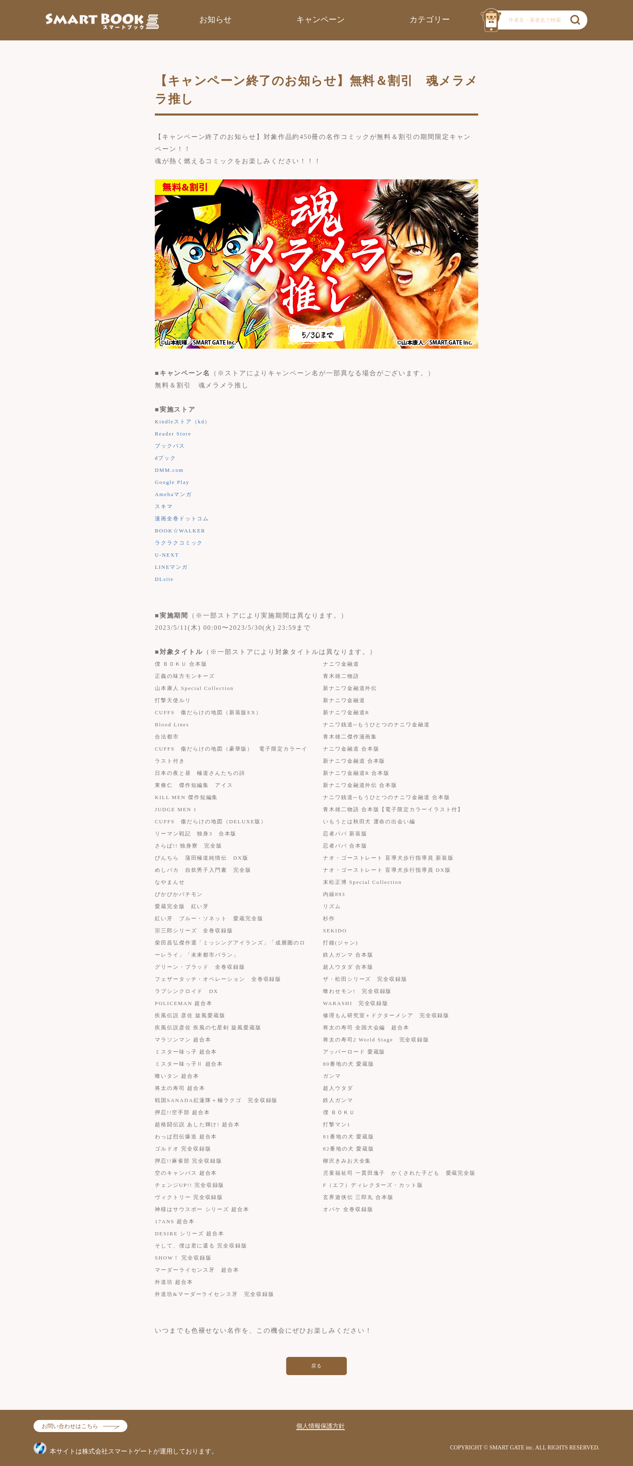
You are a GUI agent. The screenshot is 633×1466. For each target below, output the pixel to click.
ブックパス (170, 446)
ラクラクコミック (179, 543)
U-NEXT (167, 555)
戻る (316, 1366)
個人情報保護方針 (320, 1426)
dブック (165, 458)
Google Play (172, 482)
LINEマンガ (171, 567)
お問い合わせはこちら (70, 1426)
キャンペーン (320, 19)
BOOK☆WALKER (180, 531)
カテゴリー (429, 19)
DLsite (164, 579)
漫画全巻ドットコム (182, 518)
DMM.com (169, 470)
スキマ (164, 506)
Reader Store (173, 434)
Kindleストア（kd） (183, 422)
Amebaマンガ (173, 494)
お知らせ (215, 19)
